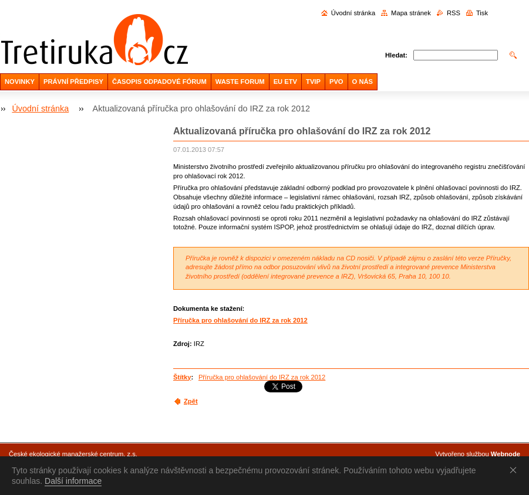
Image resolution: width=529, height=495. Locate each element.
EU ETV (285, 81)
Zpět (191, 401)
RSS (453, 12)
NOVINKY (20, 81)
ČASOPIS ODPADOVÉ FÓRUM (159, 81)
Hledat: (396, 55)
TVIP (313, 81)
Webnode (505, 453)
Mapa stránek (411, 12)
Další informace (73, 481)
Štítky (182, 377)
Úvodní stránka (353, 12)
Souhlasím (515, 469)
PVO (336, 81)
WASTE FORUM (240, 81)
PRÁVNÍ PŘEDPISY (73, 81)
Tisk (482, 12)
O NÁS (362, 81)
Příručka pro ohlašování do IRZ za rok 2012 (240, 320)
